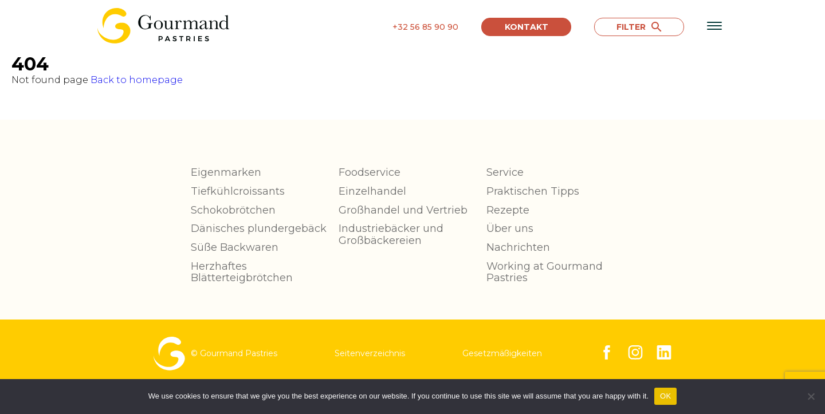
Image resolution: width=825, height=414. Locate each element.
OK (665, 396)
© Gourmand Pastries (215, 353)
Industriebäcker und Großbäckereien (391, 234)
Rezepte (507, 210)
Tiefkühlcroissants (238, 191)
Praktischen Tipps (532, 191)
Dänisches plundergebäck (259, 228)
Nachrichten (518, 247)
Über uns (509, 228)
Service (505, 172)
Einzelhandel (372, 191)
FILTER (638, 27)
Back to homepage (137, 79)
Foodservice (369, 172)
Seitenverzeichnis (370, 353)
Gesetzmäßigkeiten (502, 353)
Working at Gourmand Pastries (544, 272)
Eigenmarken (226, 172)
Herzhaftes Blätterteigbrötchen (242, 272)
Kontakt (526, 27)
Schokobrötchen (233, 210)
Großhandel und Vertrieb (403, 210)
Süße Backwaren (234, 247)
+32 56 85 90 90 (425, 27)
